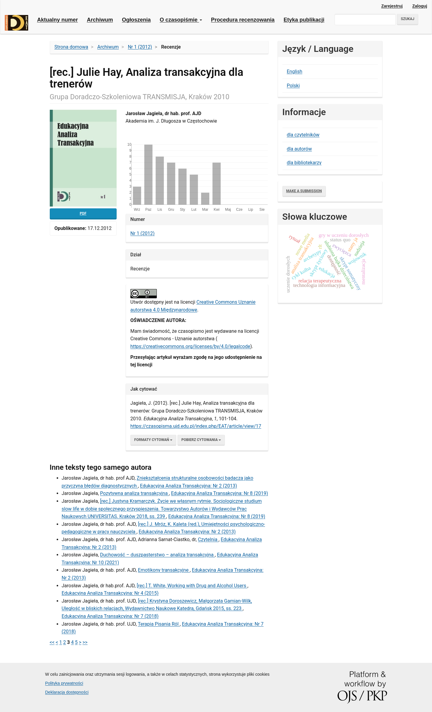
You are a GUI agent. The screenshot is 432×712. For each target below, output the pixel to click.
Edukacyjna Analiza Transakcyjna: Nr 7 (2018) (110, 616)
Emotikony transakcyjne (164, 570)
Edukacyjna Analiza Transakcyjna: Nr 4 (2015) (110, 593)
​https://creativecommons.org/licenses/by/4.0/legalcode (190, 346)
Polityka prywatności (64, 683)
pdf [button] (83, 213)
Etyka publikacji (304, 20)
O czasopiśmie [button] (181, 20)
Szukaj (407, 19)
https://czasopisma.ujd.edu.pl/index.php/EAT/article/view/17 (195, 426)
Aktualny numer (57, 20)
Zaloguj (419, 6)
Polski (293, 85)
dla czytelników (303, 135)
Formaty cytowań (153, 440)
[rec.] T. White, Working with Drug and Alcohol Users (192, 585)
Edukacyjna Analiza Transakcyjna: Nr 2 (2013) (188, 486)
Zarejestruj (392, 6)
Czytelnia (208, 539)
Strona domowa (71, 47)
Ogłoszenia (136, 20)
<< (52, 642)
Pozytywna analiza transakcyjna (134, 493)
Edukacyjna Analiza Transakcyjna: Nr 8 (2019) (219, 493)
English (294, 71)
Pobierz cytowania (201, 440)
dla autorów (299, 149)
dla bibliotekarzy (304, 162)
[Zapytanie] (365, 19)
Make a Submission (304, 191)
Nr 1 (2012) (140, 47)
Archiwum (100, 20)
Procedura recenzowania (243, 20)
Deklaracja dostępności (67, 692)
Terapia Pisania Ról (159, 624)
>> (85, 642)
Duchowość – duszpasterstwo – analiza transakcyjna (157, 555)
